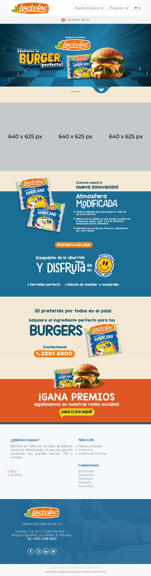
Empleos (16, 475)
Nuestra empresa (90, 446)
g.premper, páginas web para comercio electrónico (75, 571)
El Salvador (86, 471)
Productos (85, 450)
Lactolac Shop (75, 19)
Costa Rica (85, 486)
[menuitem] (118, 8)
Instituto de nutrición (92, 453)
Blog (13, 471)
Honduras (85, 482)
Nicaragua (85, 479)
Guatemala (86, 475)
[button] (137, 8)
